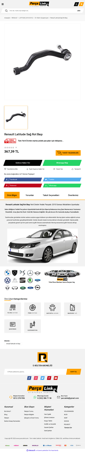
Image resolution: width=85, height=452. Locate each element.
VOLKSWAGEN (69, 411)
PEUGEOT (67, 424)
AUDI (65, 414)
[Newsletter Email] (42, 372)
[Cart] (81, 4)
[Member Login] (76, 4)
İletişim (6, 418)
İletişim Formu (28, 411)
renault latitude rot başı (13, 343)
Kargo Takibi (48, 421)
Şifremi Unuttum (49, 417)
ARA (79, 11)
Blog (5, 414)
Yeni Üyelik (47, 414)
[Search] (42, 10)
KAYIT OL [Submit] (73, 372)
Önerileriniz (73, 195)
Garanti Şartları (48, 427)
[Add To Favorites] (11, 169)
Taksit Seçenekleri (51, 195)
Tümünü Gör (68, 427)
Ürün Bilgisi (12, 195)
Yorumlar (30, 195)
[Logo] (39, 4)
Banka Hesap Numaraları (12, 421)
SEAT (65, 418)
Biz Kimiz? (7, 411)
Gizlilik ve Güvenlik (50, 424)
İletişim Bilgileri (29, 414)
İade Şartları (48, 430)
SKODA (66, 421)
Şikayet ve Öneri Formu (31, 418)
